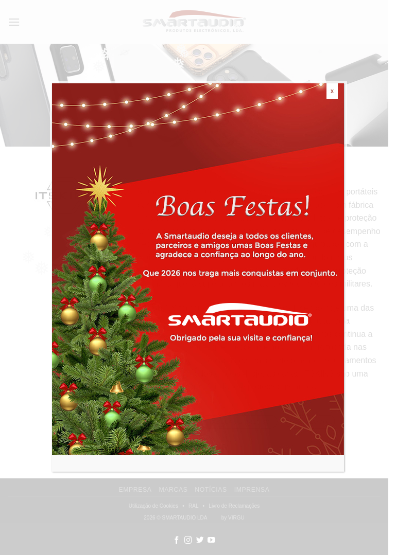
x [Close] (332, 91)
